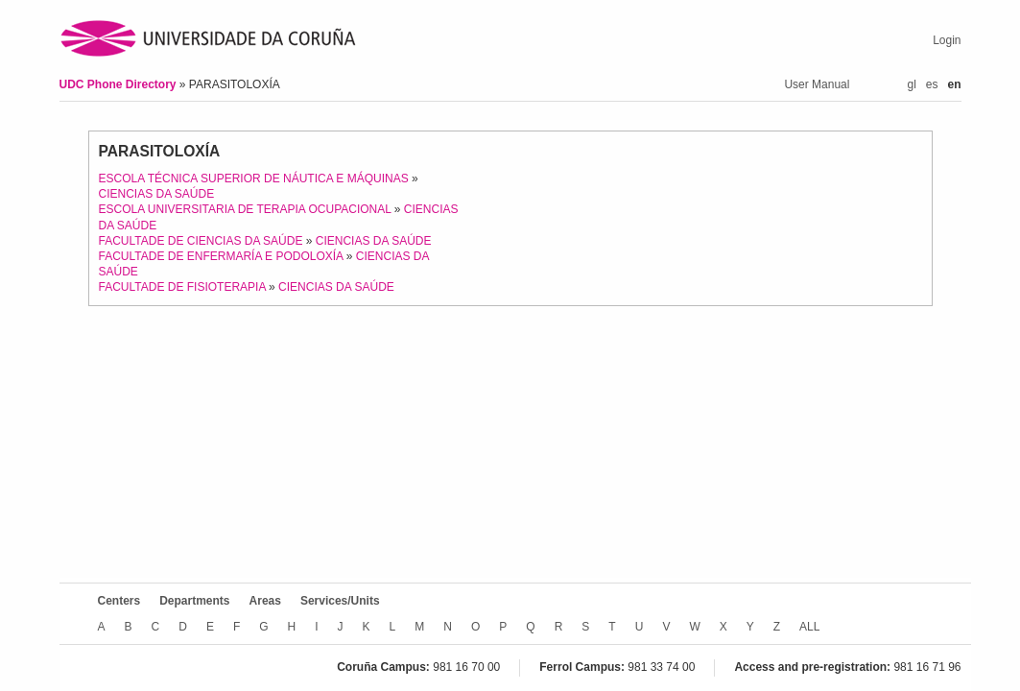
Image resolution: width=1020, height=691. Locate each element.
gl (911, 84)
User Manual (816, 84)
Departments (194, 601)
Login (947, 40)
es (932, 84)
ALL (809, 626)
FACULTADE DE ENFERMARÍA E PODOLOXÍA (221, 256)
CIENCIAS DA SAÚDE (157, 194)
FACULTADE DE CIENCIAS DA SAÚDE (201, 241)
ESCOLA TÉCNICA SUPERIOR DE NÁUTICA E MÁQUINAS (254, 178)
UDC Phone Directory (119, 84)
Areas (265, 601)
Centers (119, 601)
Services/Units (340, 601)
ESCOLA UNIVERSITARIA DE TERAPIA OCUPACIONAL (245, 209)
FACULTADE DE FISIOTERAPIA (182, 287)
